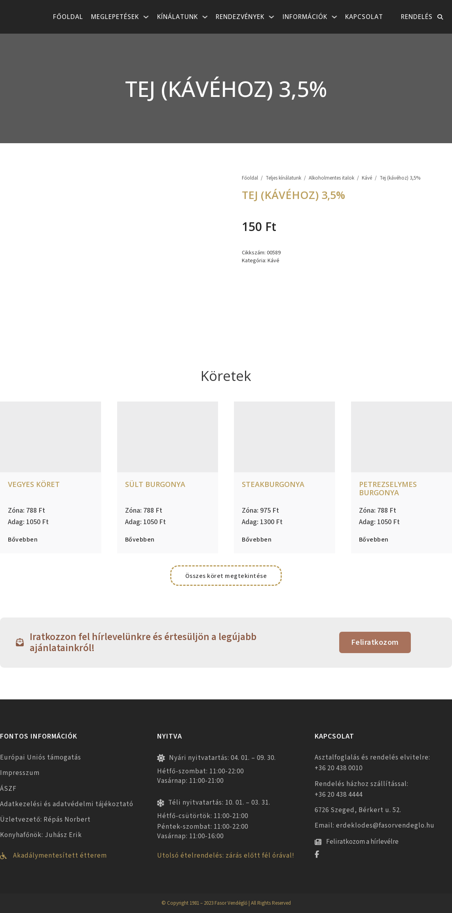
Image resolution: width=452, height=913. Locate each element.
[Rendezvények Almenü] (271, 17)
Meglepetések (115, 16)
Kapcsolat (364, 16)
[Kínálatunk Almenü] (205, 17)
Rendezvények (240, 16)
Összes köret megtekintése (226, 576)
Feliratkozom (375, 642)
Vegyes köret (34, 484)
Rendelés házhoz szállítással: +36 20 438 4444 (361, 789)
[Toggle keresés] (440, 17)
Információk (305, 16)
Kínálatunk (177, 16)
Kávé (367, 178)
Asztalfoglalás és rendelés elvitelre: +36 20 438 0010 (372, 763)
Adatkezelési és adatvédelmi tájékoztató (66, 804)
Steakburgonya (273, 484)
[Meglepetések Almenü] (146, 17)
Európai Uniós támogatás (40, 757)
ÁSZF (8, 789)
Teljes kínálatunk (283, 178)
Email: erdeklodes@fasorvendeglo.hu (375, 825)
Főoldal (68, 16)
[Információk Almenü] (334, 17)
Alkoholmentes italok (331, 178)
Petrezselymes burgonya (388, 488)
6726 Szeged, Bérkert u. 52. (358, 810)
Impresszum (20, 773)
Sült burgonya (155, 484)
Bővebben (23, 539)
